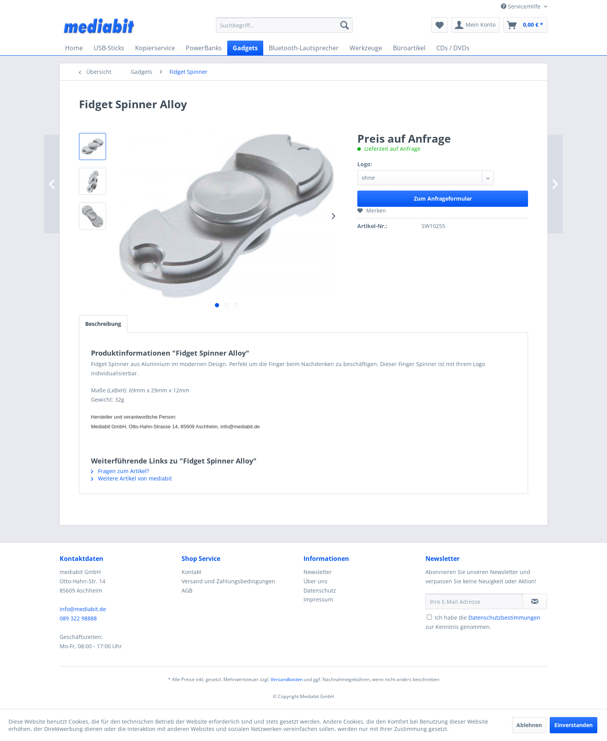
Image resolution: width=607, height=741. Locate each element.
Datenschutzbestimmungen (504, 617)
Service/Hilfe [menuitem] (521, 6)
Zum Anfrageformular (443, 198)
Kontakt (191, 572)
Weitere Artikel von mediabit (131, 478)
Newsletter (318, 572)
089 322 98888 (78, 618)
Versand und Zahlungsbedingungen (228, 581)
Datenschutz (320, 590)
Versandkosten (287, 679)
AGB (187, 590)
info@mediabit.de (83, 609)
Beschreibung (103, 323)
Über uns (316, 581)
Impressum (318, 599)
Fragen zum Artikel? (120, 471)
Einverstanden (573, 725)
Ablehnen (529, 725)
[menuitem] (284, 25)
